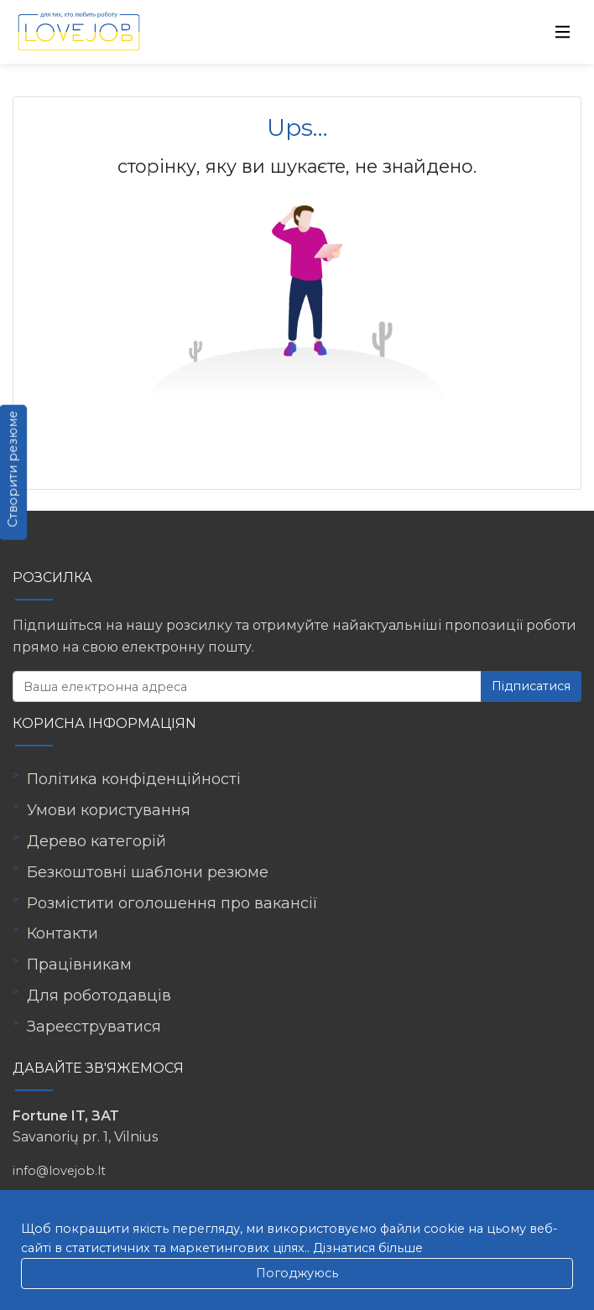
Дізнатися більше (368, 1247)
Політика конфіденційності (134, 779)
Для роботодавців (99, 995)
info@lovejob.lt (59, 1170)
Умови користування (108, 810)
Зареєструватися (94, 1026)
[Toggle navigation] (562, 31)
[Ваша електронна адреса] (247, 686)
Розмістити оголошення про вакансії (172, 903)
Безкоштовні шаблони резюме (147, 872)
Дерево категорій (96, 841)
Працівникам (79, 964)
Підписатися (531, 686)
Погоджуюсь (297, 1273)
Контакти (62, 933)
